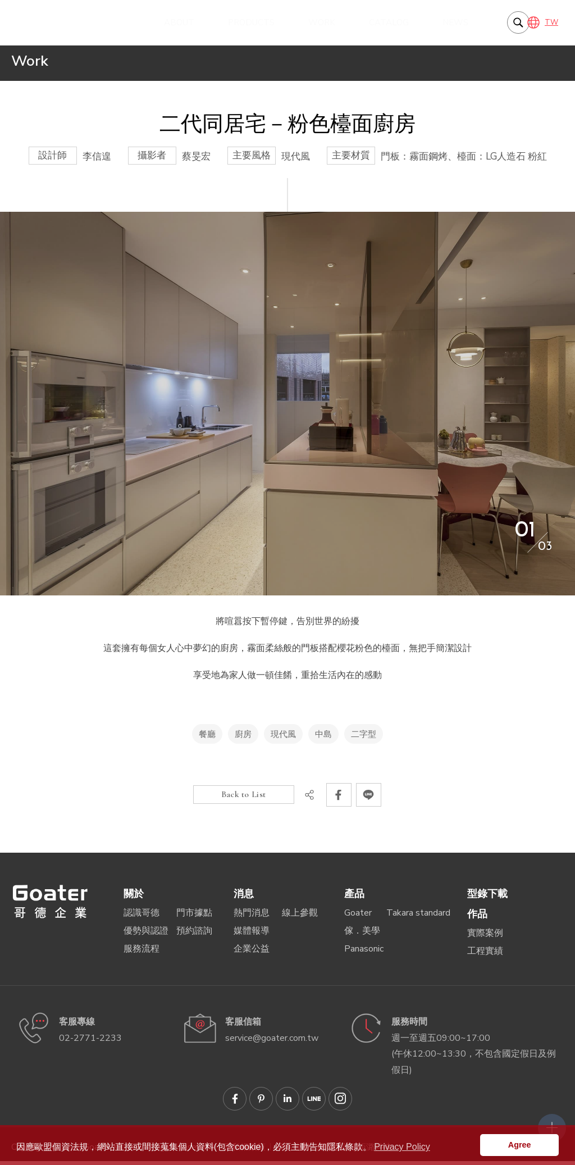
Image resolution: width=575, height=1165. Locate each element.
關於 (134, 897)
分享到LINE (368, 799)
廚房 (243, 738)
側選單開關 (544, 1093)
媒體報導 (252, 935)
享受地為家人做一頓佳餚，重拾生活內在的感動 (70, 22)
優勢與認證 (146, 935)
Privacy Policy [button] (402, 1147)
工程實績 (485, 955)
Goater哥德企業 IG (340, 1102)
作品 (477, 918)
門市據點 (194, 917)
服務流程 (141, 952)
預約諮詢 (194, 935)
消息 (244, 897)
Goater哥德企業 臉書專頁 (235, 1102)
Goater (358, 917)
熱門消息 (252, 917)
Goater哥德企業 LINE (314, 1102)
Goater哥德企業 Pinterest (261, 1102)
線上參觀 (300, 917)
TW (551, 22)
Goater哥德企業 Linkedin (287, 1102)
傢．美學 (362, 935)
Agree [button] (519, 1144)
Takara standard (418, 917)
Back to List (243, 798)
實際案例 (485, 937)
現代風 (283, 738)
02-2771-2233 (90, 1042)
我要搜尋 (505, 22)
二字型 (363, 738)
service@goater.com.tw (271, 1042)
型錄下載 (487, 897)
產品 (354, 897)
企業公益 (252, 952)
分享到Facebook (339, 799)
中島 (323, 738)
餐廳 (207, 738)
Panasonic (364, 952)
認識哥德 (141, 917)
